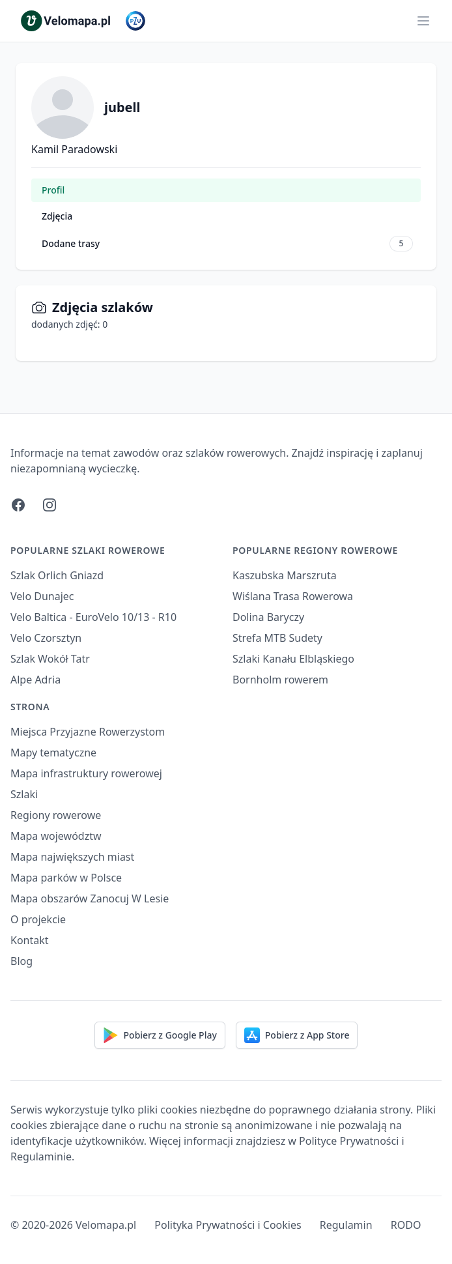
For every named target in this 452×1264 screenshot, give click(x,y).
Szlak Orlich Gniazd (57, 575)
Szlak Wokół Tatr (50, 659)
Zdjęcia (57, 216)
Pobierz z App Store (297, 1035)
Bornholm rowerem (280, 679)
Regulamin (346, 1225)
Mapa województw (56, 836)
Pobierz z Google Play (160, 1035)
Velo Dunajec (42, 596)
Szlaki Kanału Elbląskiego (293, 659)
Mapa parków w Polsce (66, 877)
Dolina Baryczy (268, 617)
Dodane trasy (227, 243)
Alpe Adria (35, 679)
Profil (53, 190)
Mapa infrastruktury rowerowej (86, 773)
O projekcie (38, 919)
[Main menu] (423, 21)
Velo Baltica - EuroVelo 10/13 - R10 (93, 617)
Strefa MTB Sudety (277, 638)
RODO (406, 1225)
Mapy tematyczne (53, 752)
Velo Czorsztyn (45, 638)
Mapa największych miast (72, 857)
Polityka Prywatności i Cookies (227, 1225)
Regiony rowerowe (55, 815)
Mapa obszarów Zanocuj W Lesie (89, 898)
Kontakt (29, 940)
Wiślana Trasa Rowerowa (293, 596)
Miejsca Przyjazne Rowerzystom (87, 732)
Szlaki (24, 794)
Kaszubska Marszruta (285, 575)
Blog (21, 961)
